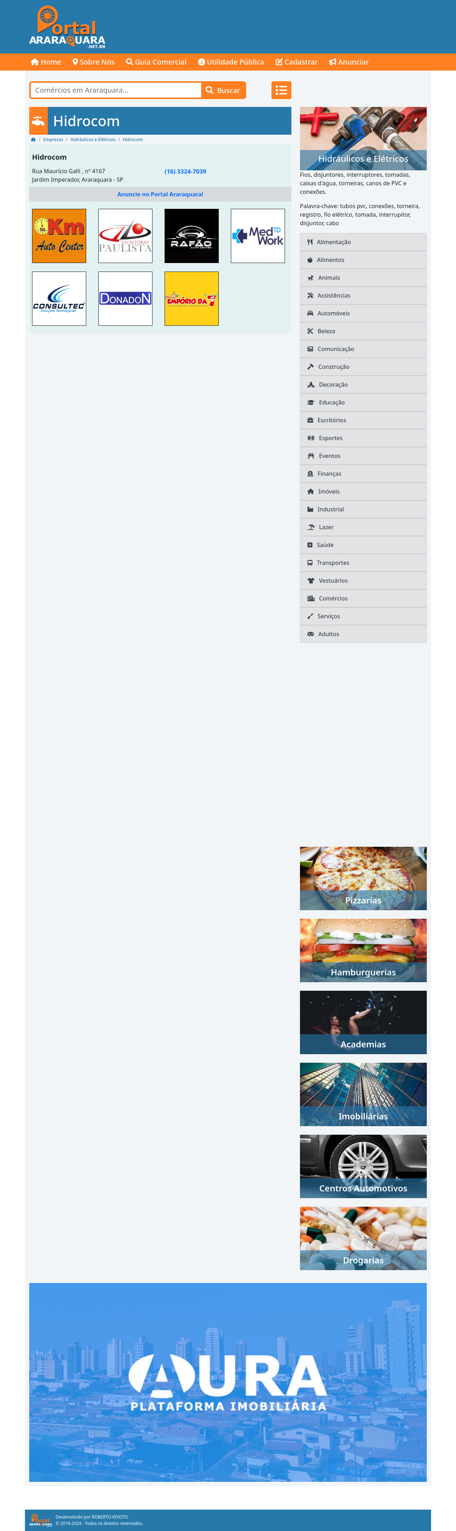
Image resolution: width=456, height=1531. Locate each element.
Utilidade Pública (231, 62)
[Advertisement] (301, 27)
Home (46, 62)
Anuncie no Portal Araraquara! (160, 194)
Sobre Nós (94, 62)
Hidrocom (49, 157)
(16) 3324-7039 (185, 171)
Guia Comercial (156, 62)
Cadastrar (297, 62)
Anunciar (349, 62)
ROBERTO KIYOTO (110, 1517)
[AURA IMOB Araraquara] (228, 1382)
